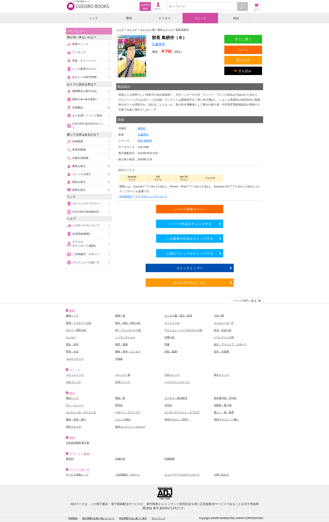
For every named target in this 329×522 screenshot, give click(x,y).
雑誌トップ (72, 398)
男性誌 (119, 405)
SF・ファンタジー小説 (128, 330)
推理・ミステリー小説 (78, 323)
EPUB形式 (125, 196)
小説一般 (219, 315)
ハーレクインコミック (177, 382)
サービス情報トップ (77, 474)
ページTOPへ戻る (245, 300)
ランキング (79, 52)
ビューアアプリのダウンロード (182, 474)
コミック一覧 (122, 374)
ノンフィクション (125, 337)
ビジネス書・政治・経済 (178, 315)
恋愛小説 (169, 337)
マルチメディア (75, 358)
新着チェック (80, 44)
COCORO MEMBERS (85, 211)
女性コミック (122, 382)
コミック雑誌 (122, 419)
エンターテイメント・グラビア (182, 412)
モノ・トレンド (75, 405)
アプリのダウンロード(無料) (84, 243)
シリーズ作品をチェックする (190, 224)
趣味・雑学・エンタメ (127, 351)
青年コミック (221, 374)
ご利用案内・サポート (85, 254)
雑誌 (236, 18)
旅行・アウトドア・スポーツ (230, 344)
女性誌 (168, 405)
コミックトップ (75, 374)
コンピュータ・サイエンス (81, 412)
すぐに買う (243, 39)
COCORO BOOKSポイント (87, 125)
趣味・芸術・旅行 (76, 419)
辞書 (167, 344)
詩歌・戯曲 (170, 351)
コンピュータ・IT (224, 323)
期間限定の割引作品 (84, 91)
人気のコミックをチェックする (189, 253)
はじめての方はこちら (189, 283)
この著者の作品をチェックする (189, 238)
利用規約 (73, 518)
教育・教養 (121, 344)
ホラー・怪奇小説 (76, 330)
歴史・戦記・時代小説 (127, 323)
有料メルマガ (73, 426)
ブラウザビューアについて (151, 196)
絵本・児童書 (221, 351)
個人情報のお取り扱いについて (98, 518)
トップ (93, 18)
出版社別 (120, 458)
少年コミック (172, 374)
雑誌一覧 (120, 398)
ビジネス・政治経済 (175, 398)
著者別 (69, 458)
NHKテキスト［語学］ (177, 419)
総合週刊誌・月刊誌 (225, 398)
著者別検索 (79, 149)
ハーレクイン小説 (224, 337)
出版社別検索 (80, 158)
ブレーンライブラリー (85, 203)
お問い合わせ (221, 474)
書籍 (129, 18)
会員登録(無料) (81, 233)
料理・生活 (72, 351)
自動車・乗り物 (222, 405)
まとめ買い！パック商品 (87, 115)
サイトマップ (158, 518)
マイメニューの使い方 (85, 262)
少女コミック (73, 382)
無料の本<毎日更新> (84, 99)
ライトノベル (172, 323)
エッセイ (71, 337)
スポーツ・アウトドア (127, 412)
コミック (200, 18)
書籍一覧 (120, 315)
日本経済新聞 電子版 (77, 442)
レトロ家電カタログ (84, 68)
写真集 (119, 358)
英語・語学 (72, 344)
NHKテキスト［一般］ (226, 419)
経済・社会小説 (222, 330)
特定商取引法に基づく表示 (133, 518)
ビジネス (165, 18)
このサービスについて (85, 225)
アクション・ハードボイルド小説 (183, 330)
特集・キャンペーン (84, 60)
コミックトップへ (189, 268)
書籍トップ (72, 315)
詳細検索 (77, 141)
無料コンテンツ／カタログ (130, 426)
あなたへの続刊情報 (84, 77)
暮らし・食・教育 (224, 412)
